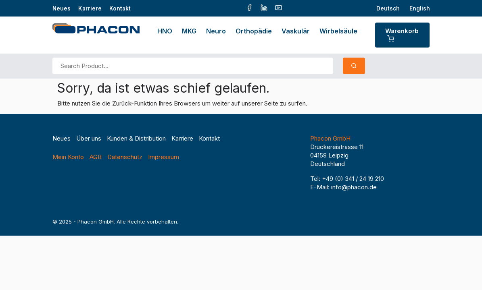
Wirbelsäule (338, 31)
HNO (164, 31)
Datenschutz (124, 157)
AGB (96, 157)
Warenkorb (402, 34)
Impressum (163, 157)
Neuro (216, 31)
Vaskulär (296, 31)
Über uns (88, 138)
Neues (61, 8)
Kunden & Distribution (136, 138)
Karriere (90, 8)
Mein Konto (68, 157)
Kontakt (120, 8)
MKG (189, 31)
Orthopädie (254, 31)
